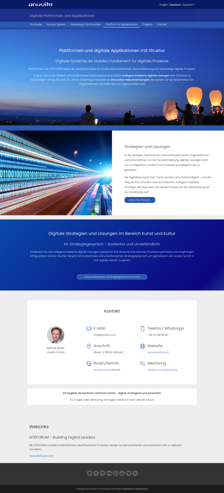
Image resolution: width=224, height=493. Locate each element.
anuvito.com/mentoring (162, 370)
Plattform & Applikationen (122, 24)
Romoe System (56, 24)
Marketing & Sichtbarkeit (86, 24)
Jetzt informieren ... (140, 200)
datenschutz (141, 488)
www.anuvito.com (158, 352)
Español (188, 5)
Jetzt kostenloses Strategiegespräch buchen (112, 277)
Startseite (36, 24)
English (164, 5)
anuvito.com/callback (107, 370)
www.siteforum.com (41, 456)
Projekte (147, 24)
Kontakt (162, 24)
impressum (128, 488)
